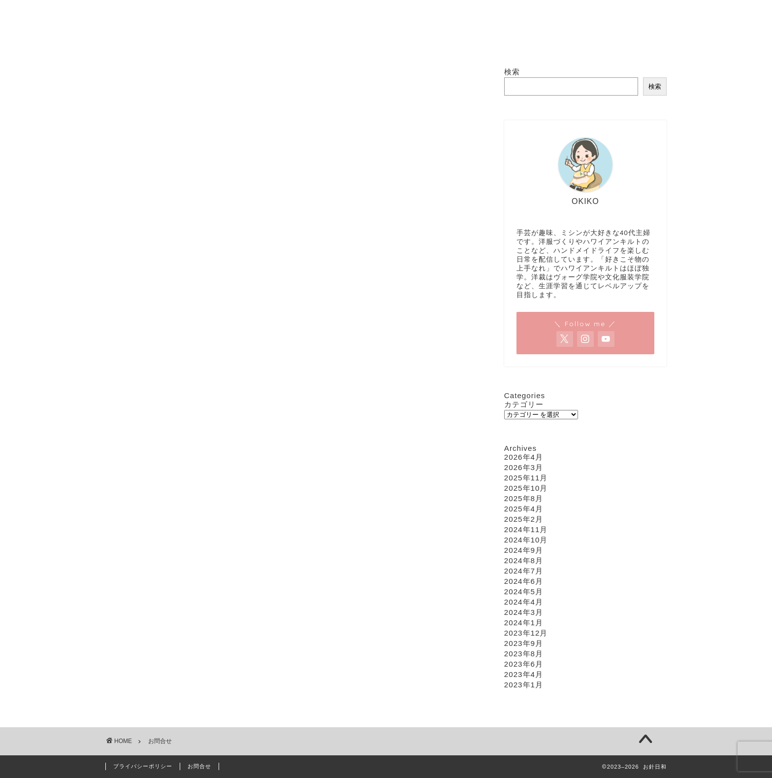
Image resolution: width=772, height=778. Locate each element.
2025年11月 (526, 478)
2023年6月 (523, 664)
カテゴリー (524, 404)
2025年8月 (523, 498)
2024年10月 (526, 540)
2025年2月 (523, 519)
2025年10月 (526, 488)
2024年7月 (523, 571)
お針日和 (386, 4)
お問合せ (501, 41)
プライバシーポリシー (142, 766)
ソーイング (320, 41)
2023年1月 (523, 684)
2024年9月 (523, 550)
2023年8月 (523, 653)
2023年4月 (523, 674)
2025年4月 (523, 509)
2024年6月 (523, 581)
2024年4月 (523, 602)
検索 (512, 72)
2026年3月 (523, 467)
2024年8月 (523, 560)
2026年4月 (523, 457)
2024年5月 (523, 591)
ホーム (267, 41)
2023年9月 (523, 643)
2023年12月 (526, 633)
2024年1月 (523, 622)
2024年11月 (526, 529)
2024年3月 (523, 612)
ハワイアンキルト (389, 41)
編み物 (452, 41)
